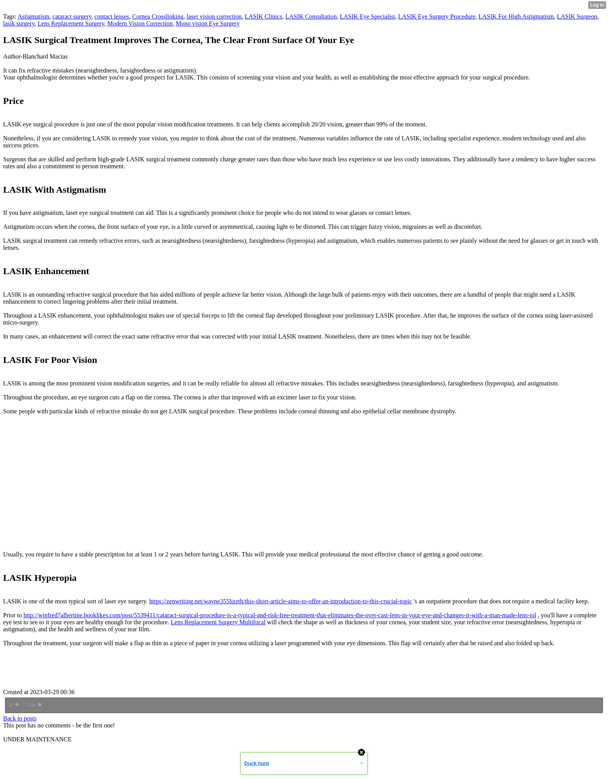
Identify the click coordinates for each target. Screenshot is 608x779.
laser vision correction (214, 16)
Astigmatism (34, 16)
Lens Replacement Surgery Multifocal (218, 622)
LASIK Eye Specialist (367, 16)
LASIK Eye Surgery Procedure (436, 16)
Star (33, 705)
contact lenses (112, 16)
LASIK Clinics (263, 16)
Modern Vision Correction (140, 23)
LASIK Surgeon (577, 16)
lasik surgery (19, 23)
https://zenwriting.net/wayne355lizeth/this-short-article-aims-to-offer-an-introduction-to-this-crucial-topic (280, 601)
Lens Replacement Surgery (71, 23)
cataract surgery (71, 16)
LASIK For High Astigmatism (516, 16)
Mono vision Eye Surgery (208, 23)
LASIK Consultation (311, 16)
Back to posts (19, 718)
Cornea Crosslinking (157, 16)
